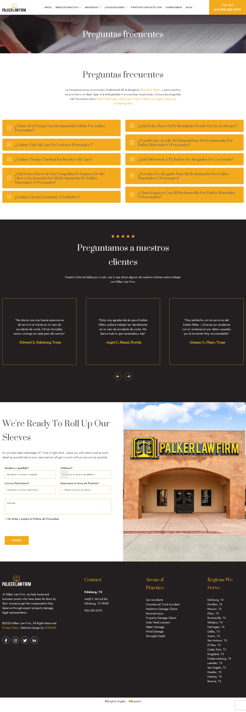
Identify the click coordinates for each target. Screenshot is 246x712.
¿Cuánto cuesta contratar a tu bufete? (47, 196)
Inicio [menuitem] (48, 7)
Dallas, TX (213, 634)
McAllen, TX (214, 607)
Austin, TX (213, 638)
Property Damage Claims (161, 620)
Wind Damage (154, 634)
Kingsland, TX (215, 656)
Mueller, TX (214, 674)
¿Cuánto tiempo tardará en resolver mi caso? (53, 159)
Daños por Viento (130, 99)
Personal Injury (155, 616)
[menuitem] (115, 703)
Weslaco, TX (215, 625)
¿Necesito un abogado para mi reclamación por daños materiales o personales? (183, 176)
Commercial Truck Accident (163, 607)
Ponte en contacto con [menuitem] (146, 7)
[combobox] (64, 475)
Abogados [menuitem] (91, 7)
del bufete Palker (150, 90)
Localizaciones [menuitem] (114, 7)
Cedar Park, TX (216, 652)
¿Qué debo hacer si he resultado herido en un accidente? (187, 125)
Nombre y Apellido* (30, 472)
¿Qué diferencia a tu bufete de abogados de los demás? (185, 159)
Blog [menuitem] (189, 7)
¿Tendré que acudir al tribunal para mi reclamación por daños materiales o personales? (185, 142)
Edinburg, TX (215, 602)
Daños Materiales (107, 99)
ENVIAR (16, 543)
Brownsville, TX (216, 620)
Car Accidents (154, 602)
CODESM (50, 630)
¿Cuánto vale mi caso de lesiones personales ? (53, 144)
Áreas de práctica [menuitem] (66, 7)
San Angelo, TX (216, 670)
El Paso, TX (214, 647)
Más (129, 103)
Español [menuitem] (136, 704)
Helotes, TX (214, 679)
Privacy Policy (10, 630)
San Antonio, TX (217, 643)
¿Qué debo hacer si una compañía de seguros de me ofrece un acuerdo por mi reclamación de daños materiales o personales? (60, 178)
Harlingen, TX (216, 629)
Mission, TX (214, 611)
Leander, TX (214, 665)
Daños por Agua (152, 99)
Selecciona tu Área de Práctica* (85, 487)
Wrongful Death (155, 638)
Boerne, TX (214, 683)
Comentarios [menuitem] (174, 7)
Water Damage (155, 629)
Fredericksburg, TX (219, 661)
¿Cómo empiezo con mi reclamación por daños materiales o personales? (186, 194)
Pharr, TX (213, 616)
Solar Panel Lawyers (158, 625)
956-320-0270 (93, 613)
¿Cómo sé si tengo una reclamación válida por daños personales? (60, 128)
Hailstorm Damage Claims (161, 611)
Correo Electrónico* (30, 488)
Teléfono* (85, 472)
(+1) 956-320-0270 (227, 10)
